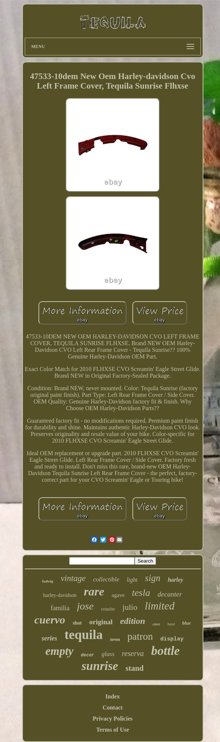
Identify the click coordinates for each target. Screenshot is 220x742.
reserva (133, 653)
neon (115, 639)
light (132, 580)
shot (77, 623)
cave (156, 624)
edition (132, 621)
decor (87, 655)
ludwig (48, 581)
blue (186, 623)
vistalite (108, 609)
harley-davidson (60, 595)
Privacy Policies (113, 718)
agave (118, 595)
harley (175, 580)
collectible (106, 579)
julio (129, 607)
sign (152, 578)
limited (160, 606)
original (100, 622)
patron (140, 636)
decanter (170, 594)
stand (135, 668)
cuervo (49, 620)
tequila (84, 635)
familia (60, 608)
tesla (141, 592)
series (49, 638)
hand (171, 624)
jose (85, 606)
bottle (165, 650)
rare (94, 591)
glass (108, 653)
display (171, 639)
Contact (112, 707)
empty (59, 651)
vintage (73, 578)
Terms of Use (112, 729)
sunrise (99, 666)
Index (112, 696)
